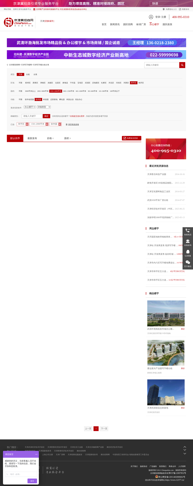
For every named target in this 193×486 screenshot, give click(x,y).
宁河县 (72, 83)
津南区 (43, 83)
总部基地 (54, 99)
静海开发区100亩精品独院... (166, 183)
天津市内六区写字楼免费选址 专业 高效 (166, 263)
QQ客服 (188, 256)
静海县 (65, 83)
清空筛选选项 (73, 124)
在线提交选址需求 (77, 116)
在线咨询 (187, 245)
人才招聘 (182, 466)
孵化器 (62, 99)
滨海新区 (95, 83)
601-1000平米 (81, 91)
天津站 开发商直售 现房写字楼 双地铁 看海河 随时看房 (166, 245)
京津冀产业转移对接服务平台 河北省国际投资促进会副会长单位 (61, 9)
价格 (49, 138)
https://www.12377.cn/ (174, 480)
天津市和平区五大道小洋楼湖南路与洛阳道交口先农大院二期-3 (166, 280)
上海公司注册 (47, 455)
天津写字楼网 (26, 65)
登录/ (158, 17)
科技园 (46, 99)
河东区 (118, 83)
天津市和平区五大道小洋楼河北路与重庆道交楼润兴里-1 (166, 271)
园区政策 (167, 24)
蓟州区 (28, 83)
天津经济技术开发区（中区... (166, 209)
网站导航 (7, 9)
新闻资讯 (115, 24)
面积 (66, 138)
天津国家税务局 (45, 451)
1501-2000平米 (55, 91)
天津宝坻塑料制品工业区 (166, 192)
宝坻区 (80, 83)
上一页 (88, 428)
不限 (20, 74)
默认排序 (15, 138)
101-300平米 (103, 91)
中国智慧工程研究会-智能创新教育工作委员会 (131, 455)
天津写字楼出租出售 (41, 65)
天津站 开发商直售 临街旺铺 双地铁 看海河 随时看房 (166, 254)
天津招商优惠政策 (75, 455)
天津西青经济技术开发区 (57, 447)
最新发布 (32, 138)
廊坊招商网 (81, 451)
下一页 (104, 428)
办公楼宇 (154, 24)
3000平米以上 (30, 91)
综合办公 (78, 99)
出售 (35, 74)
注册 (163, 17)
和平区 (133, 83)
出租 (28, 74)
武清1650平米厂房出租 (166, 200)
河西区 (126, 83)
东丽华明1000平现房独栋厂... (166, 217)
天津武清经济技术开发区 (35, 447)
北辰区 (57, 83)
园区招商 (128, 24)
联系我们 (162, 466)
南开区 (141, 83)
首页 (104, 24)
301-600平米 (92, 91)
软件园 (38, 99)
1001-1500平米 (68, 91)
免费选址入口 (171, 9)
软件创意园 (29, 99)
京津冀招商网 (14, 65)
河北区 (111, 83)
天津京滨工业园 (76, 447)
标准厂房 (141, 24)
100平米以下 (115, 91)
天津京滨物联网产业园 (95, 447)
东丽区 (50, 83)
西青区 (35, 83)
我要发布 (185, 9)
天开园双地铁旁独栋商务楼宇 (166, 237)
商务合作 (172, 466)
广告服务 (153, 466)
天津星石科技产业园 (166, 174)
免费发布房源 (132, 138)
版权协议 (143, 466)
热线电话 (187, 235)
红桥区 (104, 83)
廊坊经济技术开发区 (115, 447)
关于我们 (134, 466)
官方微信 (187, 266)
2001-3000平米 (43, 91)
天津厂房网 (60, 455)
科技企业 (70, 99)
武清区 (87, 83)
